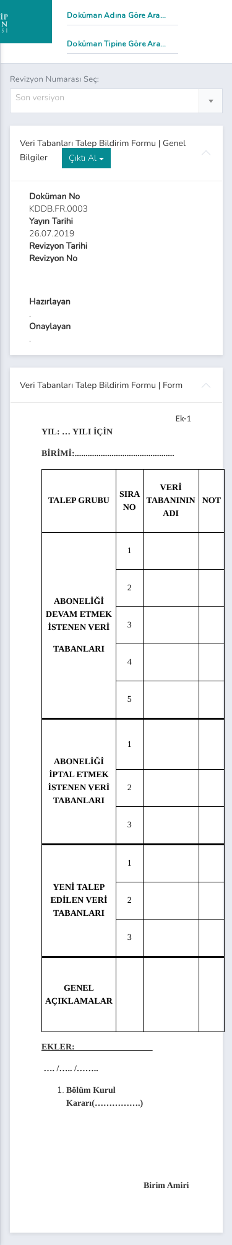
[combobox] (116, 100)
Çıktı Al (86, 158)
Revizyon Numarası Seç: (54, 79)
